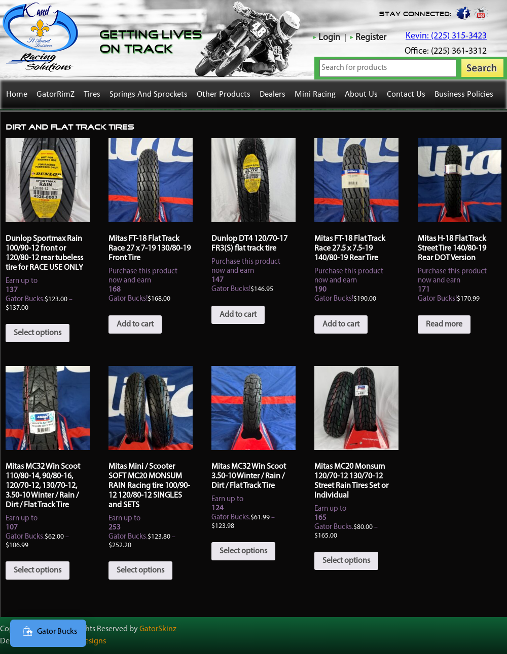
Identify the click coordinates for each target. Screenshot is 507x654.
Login (329, 38)
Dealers (272, 94)
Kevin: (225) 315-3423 (446, 36)
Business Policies (463, 94)
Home (16, 94)
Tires (92, 94)
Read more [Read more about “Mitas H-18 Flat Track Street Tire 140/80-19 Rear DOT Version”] (444, 324)
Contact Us (406, 94)
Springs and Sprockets (149, 94)
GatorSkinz (157, 629)
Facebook (462, 12)
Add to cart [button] (135, 324)
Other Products (223, 94)
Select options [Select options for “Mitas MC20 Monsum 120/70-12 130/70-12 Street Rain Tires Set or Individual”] (346, 561)
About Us (361, 94)
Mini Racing (315, 94)
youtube (481, 12)
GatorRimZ (56, 94)
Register (370, 38)
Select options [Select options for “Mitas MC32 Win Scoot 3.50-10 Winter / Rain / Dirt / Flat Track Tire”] (243, 551)
